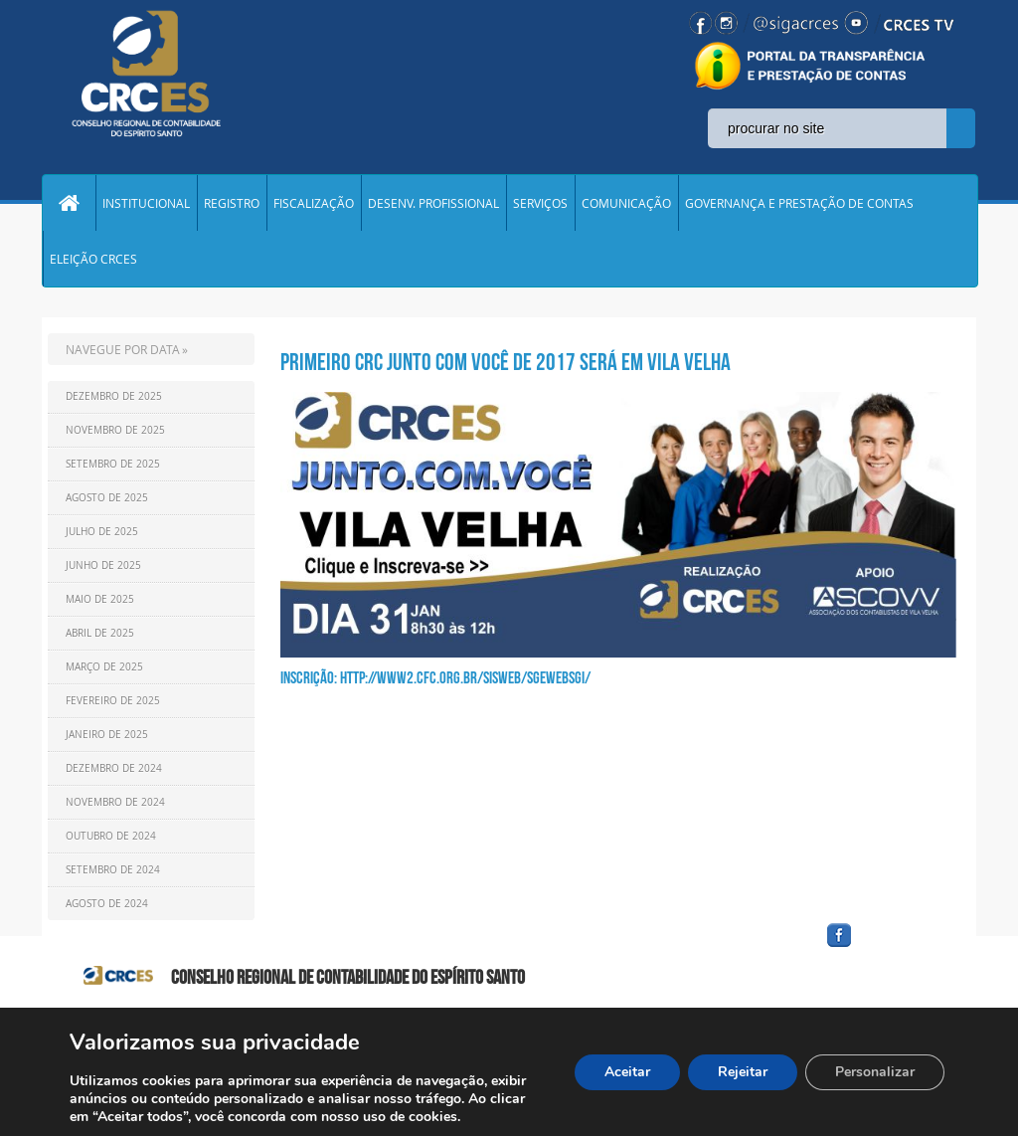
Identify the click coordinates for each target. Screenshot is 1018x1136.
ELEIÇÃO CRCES (93, 259)
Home (68, 203)
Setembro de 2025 (113, 464)
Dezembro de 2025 (114, 396)
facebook (886, 947)
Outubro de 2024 (111, 836)
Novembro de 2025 (115, 430)
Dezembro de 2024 (114, 768)
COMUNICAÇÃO (626, 203)
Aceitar (627, 1071)
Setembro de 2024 (113, 869)
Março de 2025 (104, 667)
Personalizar (875, 1071)
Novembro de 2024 (115, 802)
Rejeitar (742, 1071)
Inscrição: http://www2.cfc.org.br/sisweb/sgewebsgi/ (435, 677)
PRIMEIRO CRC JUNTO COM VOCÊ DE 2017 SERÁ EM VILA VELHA (505, 362)
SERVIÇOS (540, 203)
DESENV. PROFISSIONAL (433, 203)
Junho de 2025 (103, 565)
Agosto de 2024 (107, 903)
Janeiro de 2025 (107, 734)
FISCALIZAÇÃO (313, 203)
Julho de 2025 (102, 531)
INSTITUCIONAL (146, 203)
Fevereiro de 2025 (113, 700)
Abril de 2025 (100, 633)
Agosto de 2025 (107, 497)
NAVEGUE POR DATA (123, 349)
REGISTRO (231, 203)
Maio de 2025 (100, 599)
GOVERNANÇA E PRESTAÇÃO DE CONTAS (799, 203)
